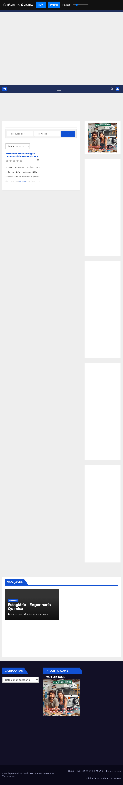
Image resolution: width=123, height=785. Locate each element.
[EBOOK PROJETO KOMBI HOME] (102, 137)
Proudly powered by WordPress (18, 773)
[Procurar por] (20, 134)
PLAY (41, 5)
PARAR (54, 5)
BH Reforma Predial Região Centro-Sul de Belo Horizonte (21, 155)
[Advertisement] (61, 61)
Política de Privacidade (97, 778)
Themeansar (8, 776)
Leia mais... (23, 181)
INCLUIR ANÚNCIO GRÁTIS (90, 771)
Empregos (13, 600)
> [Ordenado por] (17, 146)
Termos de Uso (113, 771)
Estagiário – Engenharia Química (29, 606)
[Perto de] (47, 134)
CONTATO (116, 778)
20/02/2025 (17, 614)
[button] (112, 88)
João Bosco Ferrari (36, 614)
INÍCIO (71, 771)
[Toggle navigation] (59, 89)
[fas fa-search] (68, 134)
